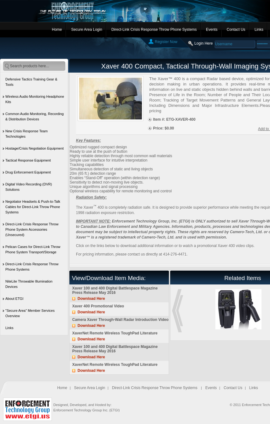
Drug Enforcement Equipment (28, 172)
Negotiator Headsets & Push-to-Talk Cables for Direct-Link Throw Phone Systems (32, 207)
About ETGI (14, 298)
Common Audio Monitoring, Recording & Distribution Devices (34, 116)
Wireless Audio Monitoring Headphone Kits (34, 99)
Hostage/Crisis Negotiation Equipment (34, 148)
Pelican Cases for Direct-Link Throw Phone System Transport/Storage (32, 249)
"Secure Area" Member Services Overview (30, 313)
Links (259, 29)
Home (57, 29)
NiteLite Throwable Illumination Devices (28, 284)
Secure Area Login (86, 29)
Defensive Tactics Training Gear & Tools (31, 81)
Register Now (166, 42)
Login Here (203, 43)
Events (212, 29)
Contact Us (236, 29)
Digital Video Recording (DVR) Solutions (28, 186)
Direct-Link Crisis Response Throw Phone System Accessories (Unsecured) (31, 229)
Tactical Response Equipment (28, 160)
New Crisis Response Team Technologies (26, 133)
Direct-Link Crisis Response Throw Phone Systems (154, 29)
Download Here (91, 298)
